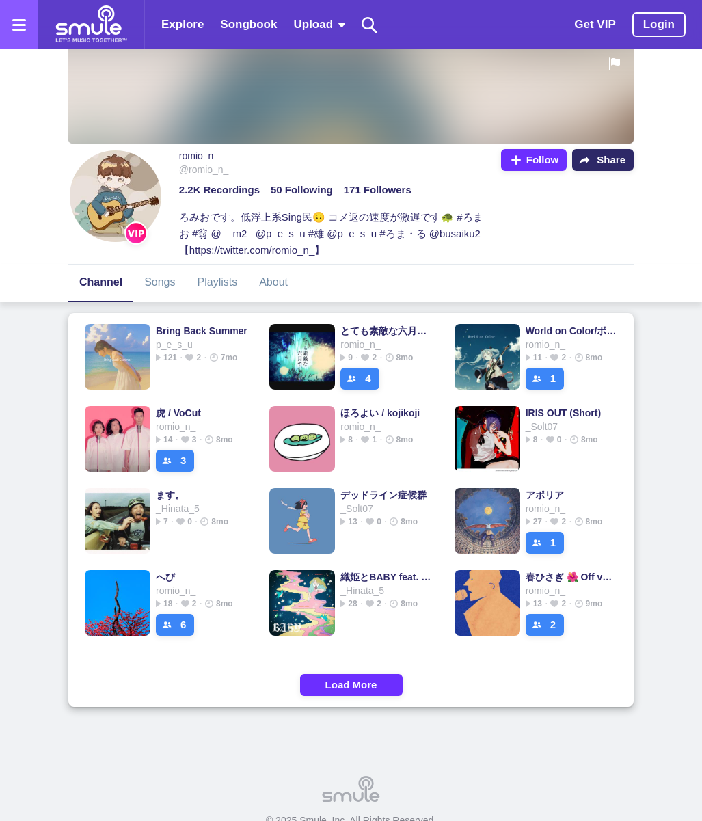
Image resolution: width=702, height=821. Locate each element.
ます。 (170, 494)
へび (165, 576)
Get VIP (594, 24)
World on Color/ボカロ (572, 330)
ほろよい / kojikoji (380, 412)
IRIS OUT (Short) (563, 412)
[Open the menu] (19, 24)
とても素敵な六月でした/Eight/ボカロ (386, 330)
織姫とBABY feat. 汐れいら (386, 576)
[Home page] (91, 24)
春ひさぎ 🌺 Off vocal (572, 576)
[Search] (369, 25)
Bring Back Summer (201, 330)
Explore (182, 24)
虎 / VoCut (178, 412)
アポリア (545, 494)
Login (659, 24)
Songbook (248, 24)
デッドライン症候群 (383, 494)
